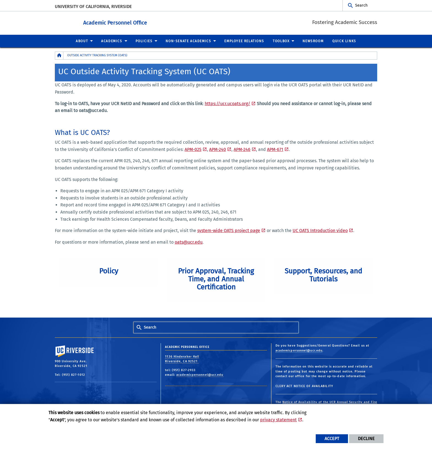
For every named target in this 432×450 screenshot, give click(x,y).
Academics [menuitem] (111, 41)
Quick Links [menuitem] (344, 41)
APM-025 (193, 149)
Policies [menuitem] (144, 41)
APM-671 (275, 149)
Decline (366, 438)
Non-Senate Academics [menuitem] (188, 41)
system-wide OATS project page (228, 230)
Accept (332, 438)
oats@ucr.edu (188, 241)
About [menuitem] (82, 41)
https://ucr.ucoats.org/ (227, 103)
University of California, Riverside (93, 6)
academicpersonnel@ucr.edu (199, 374)
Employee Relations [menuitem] (244, 41)
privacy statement (278, 419)
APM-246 (242, 149)
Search (361, 5)
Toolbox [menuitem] (281, 41)
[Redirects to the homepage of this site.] (59, 55)
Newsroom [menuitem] (313, 41)
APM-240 (217, 149)
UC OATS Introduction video (320, 230)
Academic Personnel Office (140, 21)
